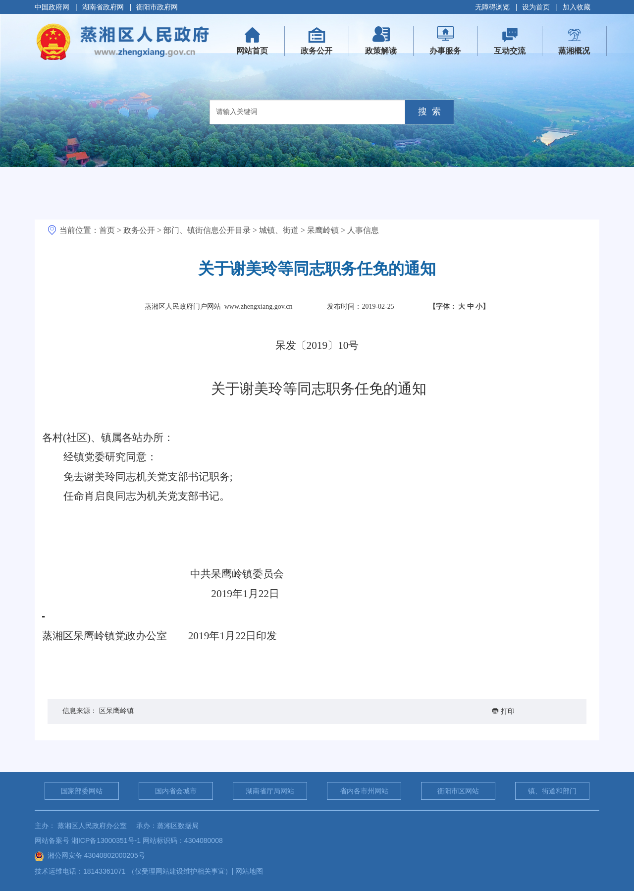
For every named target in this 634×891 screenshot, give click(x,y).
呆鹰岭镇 (323, 230)
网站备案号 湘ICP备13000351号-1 (88, 840)
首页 (107, 230)
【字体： (459, 306)
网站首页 (256, 44)
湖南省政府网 (103, 7)
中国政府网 (52, 7)
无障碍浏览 (492, 7)
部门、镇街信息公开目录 (207, 230)
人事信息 (363, 230)
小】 (482, 306)
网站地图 (249, 871)
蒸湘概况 (574, 51)
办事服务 (445, 51)
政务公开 (316, 51)
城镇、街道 (279, 230)
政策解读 (381, 51)
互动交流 (510, 51)
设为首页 (536, 7)
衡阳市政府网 (157, 7)
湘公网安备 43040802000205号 (90, 855)
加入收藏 (576, 7)
